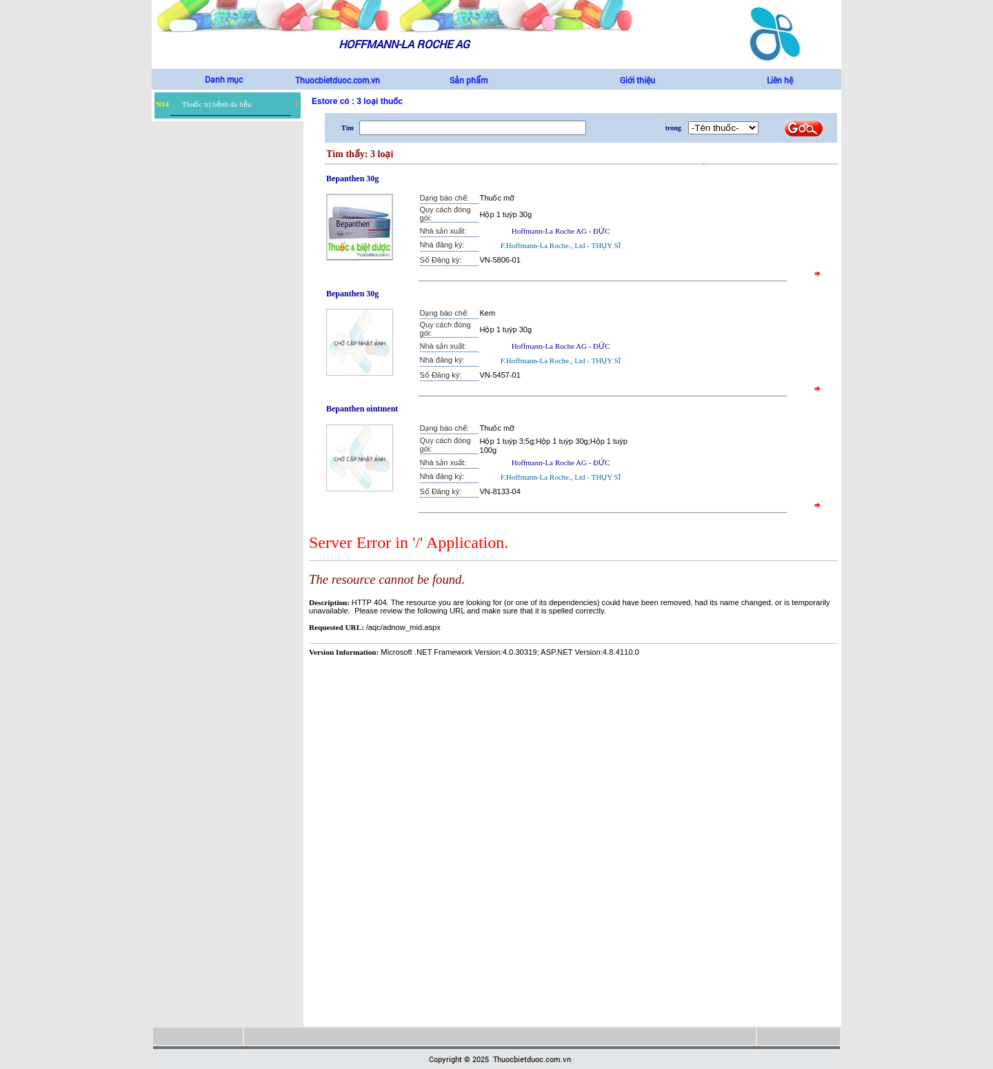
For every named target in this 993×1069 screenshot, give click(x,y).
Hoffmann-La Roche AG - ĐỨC (561, 231)
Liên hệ (780, 79)
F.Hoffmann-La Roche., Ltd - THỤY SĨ (561, 245)
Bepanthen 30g (352, 178)
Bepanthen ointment (362, 409)
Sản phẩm (469, 79)
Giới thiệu (637, 79)
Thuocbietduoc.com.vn (337, 79)
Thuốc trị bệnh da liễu (217, 104)
